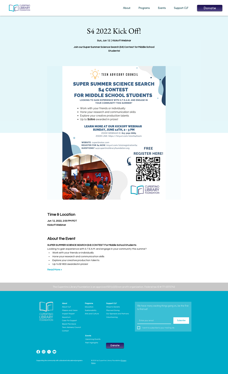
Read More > (54, 269)
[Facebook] (38, 352)
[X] (49, 352)
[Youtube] (54, 352)
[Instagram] (43, 352)
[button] (128, 8)
